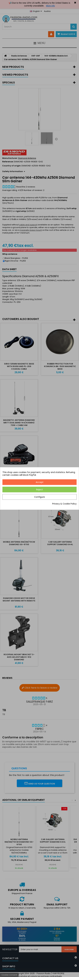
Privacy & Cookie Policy (64, 504)
